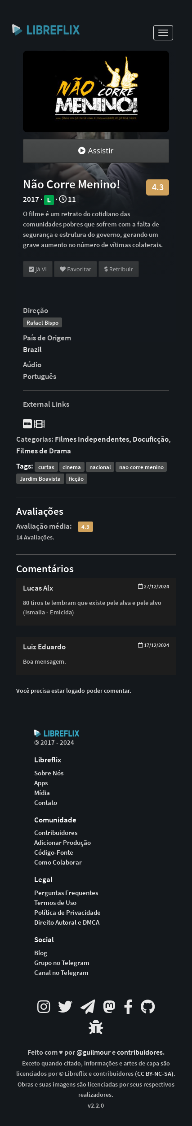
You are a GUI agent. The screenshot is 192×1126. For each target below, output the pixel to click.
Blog (40, 953)
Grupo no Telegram (61, 963)
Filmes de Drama (43, 451)
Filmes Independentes (92, 439)
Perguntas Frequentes (66, 893)
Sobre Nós (48, 773)
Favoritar (75, 269)
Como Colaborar (58, 862)
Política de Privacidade (67, 913)
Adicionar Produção (62, 843)
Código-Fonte (53, 852)
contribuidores (140, 1052)
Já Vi (38, 269)
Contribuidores (55, 833)
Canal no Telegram (61, 973)
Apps (41, 783)
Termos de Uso (55, 903)
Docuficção (151, 439)
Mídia (42, 793)
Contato (45, 803)
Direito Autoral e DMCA (66, 922)
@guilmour (94, 1052)
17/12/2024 (153, 645)
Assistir (95, 150)
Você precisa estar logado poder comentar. (73, 691)
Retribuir (118, 269)
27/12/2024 (153, 586)
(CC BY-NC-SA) (154, 1073)
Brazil (32, 349)
